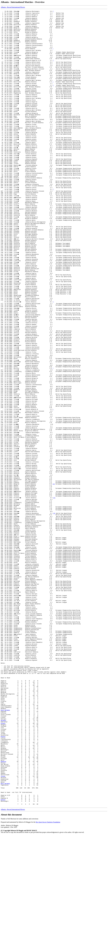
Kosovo (3, 815)
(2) (54, 542)
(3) (54, 559)
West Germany (5, 871)
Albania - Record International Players (13, 7)
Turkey (3, 862)
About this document (11, 907)
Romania (3, 845)
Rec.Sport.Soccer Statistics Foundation (48, 914)
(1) (54, 526)
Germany (3, 795)
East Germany (5, 783)
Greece (3, 799)
